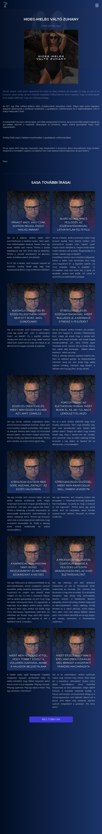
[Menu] (97, 5)
